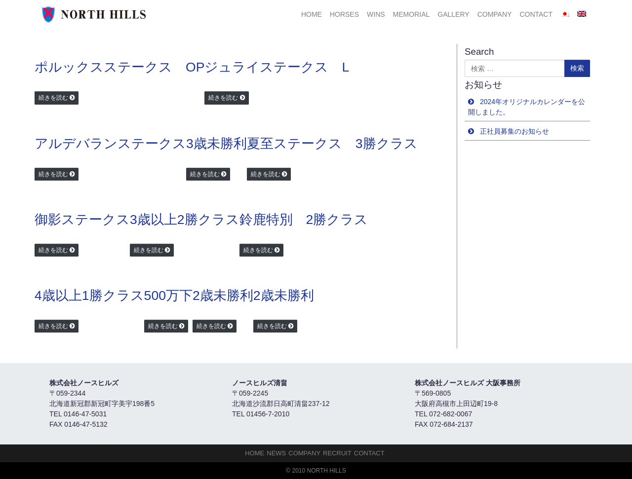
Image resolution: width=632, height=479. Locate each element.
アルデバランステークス (110, 143)
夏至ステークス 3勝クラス (332, 143)
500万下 (168, 295)
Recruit (337, 453)
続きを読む (53, 97)
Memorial (411, 14)
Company (494, 14)
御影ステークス (82, 219)
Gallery (453, 14)
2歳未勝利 (223, 295)
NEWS (276, 453)
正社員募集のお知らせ (514, 131)
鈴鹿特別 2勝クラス (303, 219)
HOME (311, 14)
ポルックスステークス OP (119, 67)
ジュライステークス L (276, 67)
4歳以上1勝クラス (89, 295)
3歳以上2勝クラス (184, 219)
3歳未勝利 (216, 143)
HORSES (344, 14)
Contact (536, 14)
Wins (376, 14)
